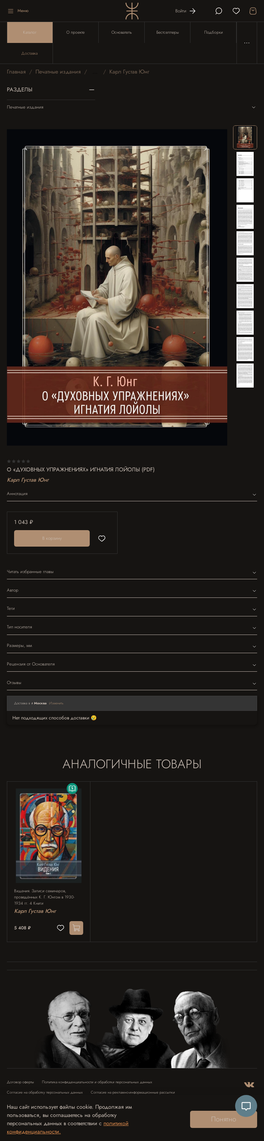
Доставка (29, 53)
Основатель (121, 32)
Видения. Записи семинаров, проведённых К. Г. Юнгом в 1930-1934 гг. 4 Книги (44, 897)
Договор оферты (20, 1082)
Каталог (29, 32)
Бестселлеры (167, 32)
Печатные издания (58, 72)
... (95, 72)
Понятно (223, 1119)
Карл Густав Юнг (129, 72)
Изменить (56, 703)
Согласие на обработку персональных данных (45, 1092)
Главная (16, 72)
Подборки (213, 32)
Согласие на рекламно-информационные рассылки (133, 1092)
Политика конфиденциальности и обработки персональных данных (97, 1082)
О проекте (75, 32)
